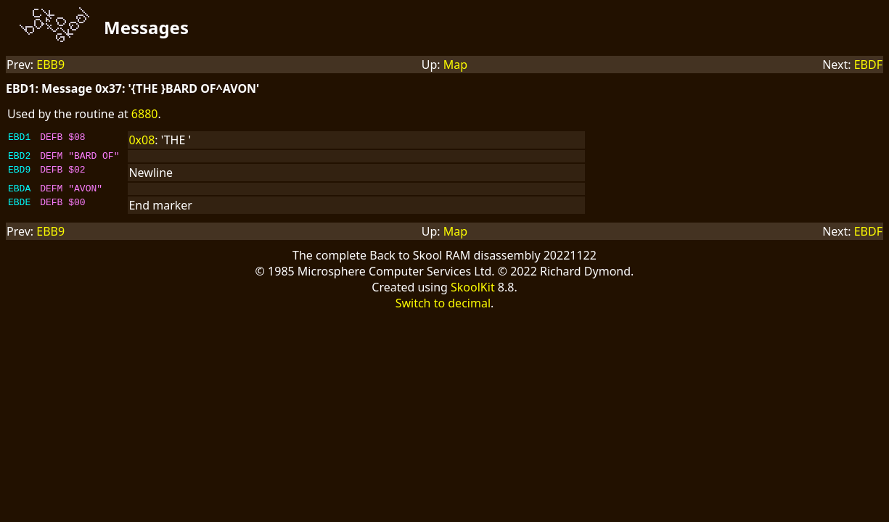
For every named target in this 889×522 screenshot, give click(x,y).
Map (455, 64)
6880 (144, 114)
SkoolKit (473, 291)
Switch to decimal (443, 307)
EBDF (868, 64)
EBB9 (50, 64)
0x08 (141, 140)
